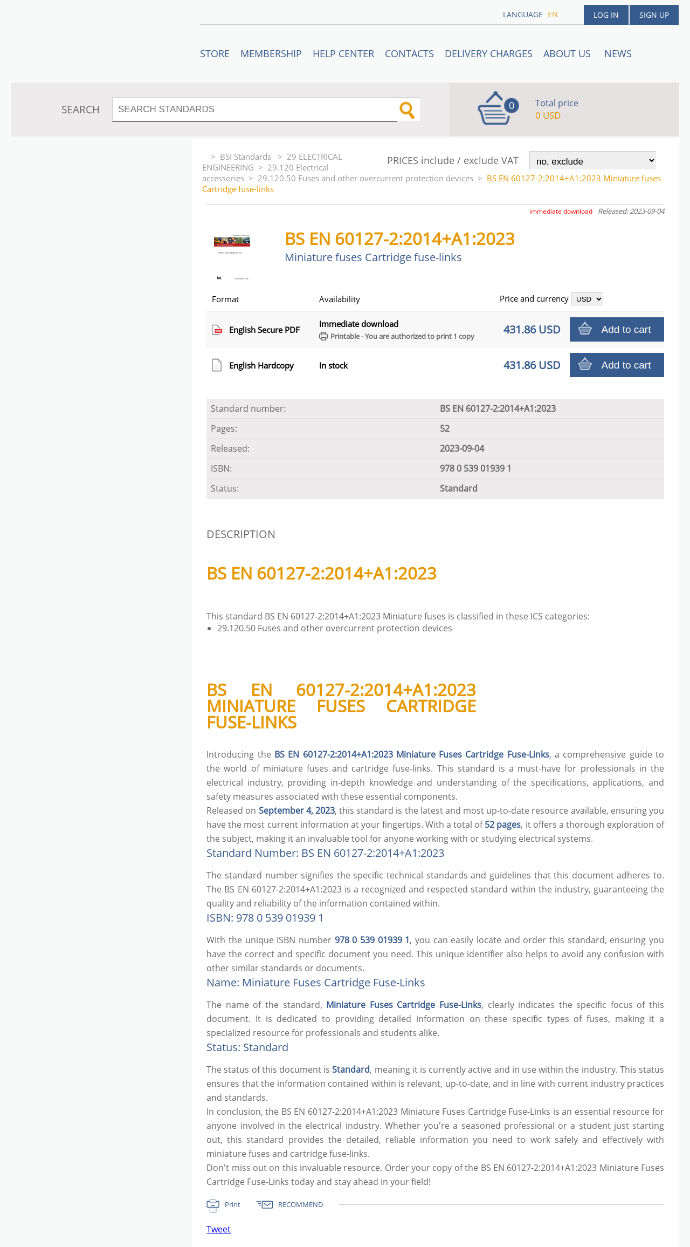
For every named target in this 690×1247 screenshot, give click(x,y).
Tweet (218, 1229)
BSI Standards (246, 156)
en (553, 14)
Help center (343, 53)
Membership (271, 53)
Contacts (409, 53)
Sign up (654, 15)
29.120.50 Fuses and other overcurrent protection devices (365, 178)
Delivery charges (489, 53)
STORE (215, 53)
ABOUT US (568, 53)
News (618, 53)
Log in (606, 15)
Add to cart (626, 329)
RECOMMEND (300, 1204)
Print (232, 1204)
